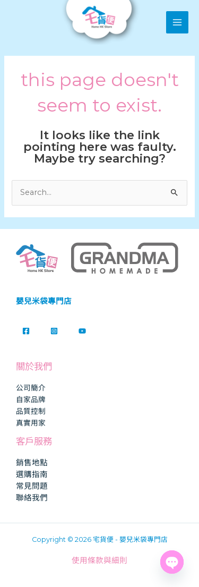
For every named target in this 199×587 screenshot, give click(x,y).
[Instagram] (54, 331)
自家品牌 (31, 399)
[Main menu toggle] (177, 22)
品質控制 (31, 411)
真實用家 (31, 423)
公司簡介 (31, 388)
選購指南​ (32, 474)
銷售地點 (32, 462)
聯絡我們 (32, 498)
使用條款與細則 (99, 560)
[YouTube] (82, 331)
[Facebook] (26, 331)
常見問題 (32, 486)
